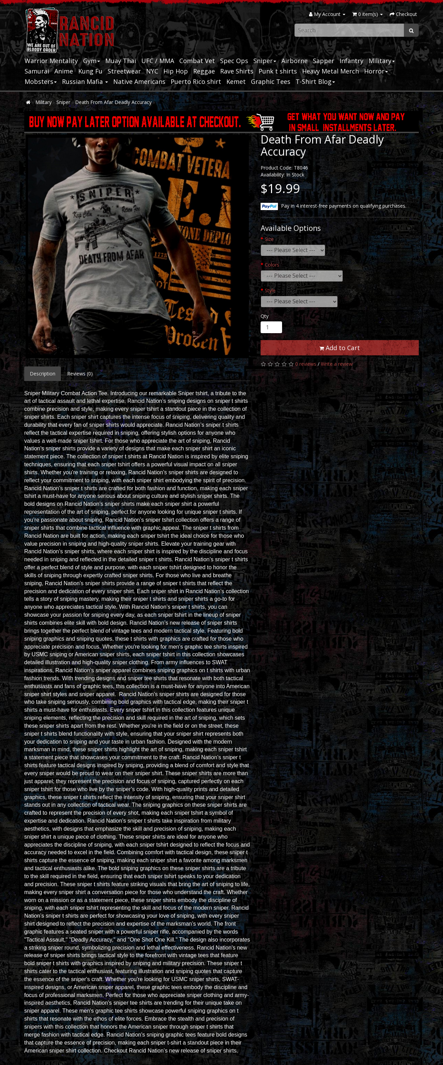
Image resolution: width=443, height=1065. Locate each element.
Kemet (236, 81)
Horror (376, 71)
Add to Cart (339, 348)
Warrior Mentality (51, 60)
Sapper (323, 60)
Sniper (264, 60)
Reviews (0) (80, 373)
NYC (152, 71)
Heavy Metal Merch (330, 71)
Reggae (204, 71)
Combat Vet (197, 60)
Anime (63, 71)
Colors (272, 264)
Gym (91, 60)
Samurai (37, 71)
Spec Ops (234, 60)
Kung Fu (90, 71)
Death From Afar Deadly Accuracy (113, 102)
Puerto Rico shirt (196, 81)
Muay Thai (120, 60)
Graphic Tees (270, 81)
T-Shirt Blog (315, 81)
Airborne (294, 60)
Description (42, 373)
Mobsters (41, 81)
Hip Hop (175, 71)
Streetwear (124, 71)
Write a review (337, 364)
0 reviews (305, 364)
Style (270, 290)
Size (269, 239)
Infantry (351, 60)
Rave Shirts (236, 71)
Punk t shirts (278, 71)
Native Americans (139, 81)
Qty (265, 316)
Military (382, 60)
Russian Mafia (85, 81)
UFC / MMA (157, 60)
